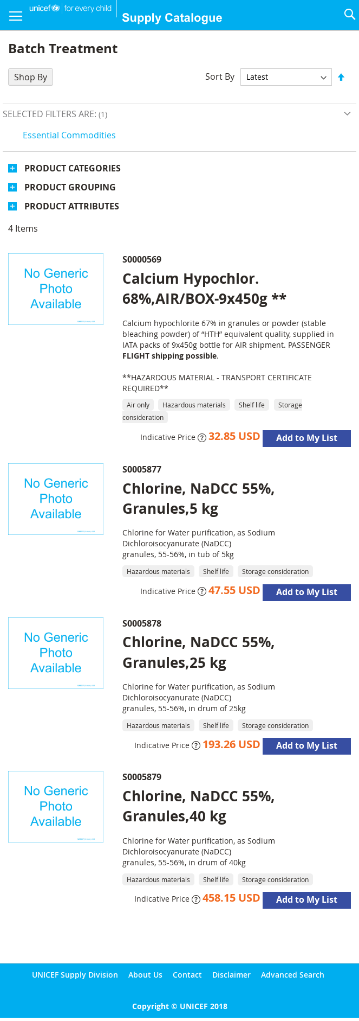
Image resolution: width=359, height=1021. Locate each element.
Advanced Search (292, 974)
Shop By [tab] (30, 77)
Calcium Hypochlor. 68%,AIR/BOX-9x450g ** (204, 288)
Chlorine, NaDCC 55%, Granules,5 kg (198, 498)
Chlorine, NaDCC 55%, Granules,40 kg (198, 806)
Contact (187, 974)
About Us (145, 974)
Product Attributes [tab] (71, 206)
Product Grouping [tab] (70, 187)
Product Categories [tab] (72, 168)
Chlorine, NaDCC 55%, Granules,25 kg (198, 652)
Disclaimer (231, 974)
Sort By (219, 76)
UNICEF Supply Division (75, 974)
